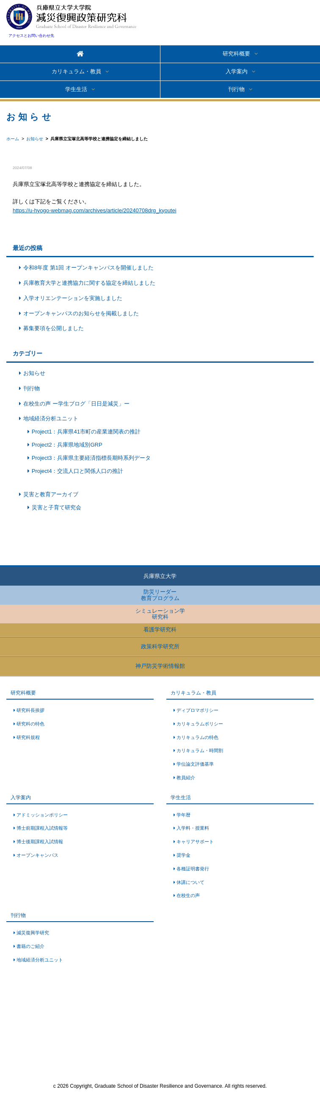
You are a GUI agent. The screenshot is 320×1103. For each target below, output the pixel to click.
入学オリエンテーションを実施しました (72, 298)
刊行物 (236, 89)
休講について (190, 882)
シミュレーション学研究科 (160, 614)
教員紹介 (186, 777)
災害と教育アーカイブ (50, 494)
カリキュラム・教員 (76, 71)
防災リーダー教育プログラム (160, 595)
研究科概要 (236, 53)
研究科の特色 (30, 723)
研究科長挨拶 (30, 710)
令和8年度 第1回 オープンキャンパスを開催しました (88, 267)
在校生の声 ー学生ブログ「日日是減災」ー (76, 403)
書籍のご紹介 (30, 946)
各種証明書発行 (193, 868)
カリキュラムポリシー (200, 723)
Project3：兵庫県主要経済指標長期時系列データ (91, 458)
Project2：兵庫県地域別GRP (67, 445)
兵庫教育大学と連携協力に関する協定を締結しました (89, 283)
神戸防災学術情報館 (160, 666)
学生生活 (76, 89)
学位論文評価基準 (195, 764)
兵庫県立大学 (160, 576)
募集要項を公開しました (53, 328)
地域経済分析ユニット (50, 418)
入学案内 (237, 71)
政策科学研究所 (160, 646)
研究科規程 (28, 737)
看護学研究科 (160, 629)
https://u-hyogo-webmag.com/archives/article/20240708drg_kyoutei (95, 210)
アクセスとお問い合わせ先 (31, 35)
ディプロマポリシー (197, 710)
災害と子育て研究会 (56, 507)
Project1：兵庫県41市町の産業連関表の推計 (86, 431)
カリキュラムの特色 (197, 737)
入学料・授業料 (193, 828)
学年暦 (183, 814)
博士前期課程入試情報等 (42, 828)
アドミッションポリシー (42, 814)
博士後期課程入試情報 (40, 841)
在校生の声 (188, 895)
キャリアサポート (195, 841)
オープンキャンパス (37, 855)
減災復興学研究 (33, 932)
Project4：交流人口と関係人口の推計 (78, 471)
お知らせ (34, 373)
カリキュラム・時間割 (200, 750)
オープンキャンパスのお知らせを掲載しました (81, 313)
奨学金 (183, 855)
